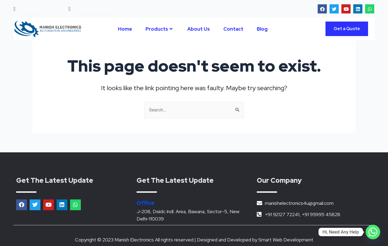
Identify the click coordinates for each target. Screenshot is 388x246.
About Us (198, 29)
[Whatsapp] (373, 232)
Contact (233, 29)
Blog (262, 29)
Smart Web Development (285, 240)
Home (125, 29)
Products (159, 29)
